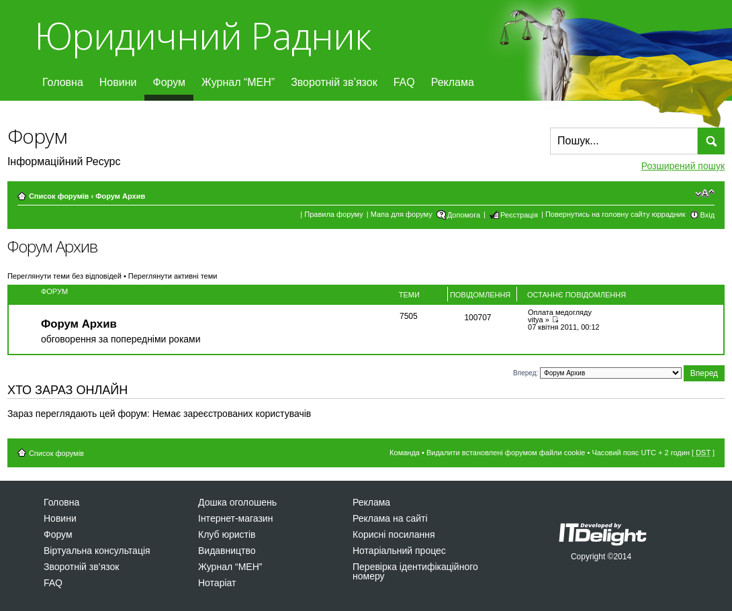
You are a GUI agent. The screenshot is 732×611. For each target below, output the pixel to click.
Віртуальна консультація (97, 550)
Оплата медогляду (560, 312)
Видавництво (227, 550)
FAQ (404, 82)
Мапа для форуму (401, 214)
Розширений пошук (683, 166)
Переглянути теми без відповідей (64, 276)
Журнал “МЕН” (238, 82)
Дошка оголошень (237, 502)
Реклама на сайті (390, 518)
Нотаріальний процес (399, 550)
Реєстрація (519, 215)
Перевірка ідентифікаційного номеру (415, 571)
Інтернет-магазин (235, 518)
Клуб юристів (226, 534)
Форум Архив (120, 196)
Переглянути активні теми (173, 276)
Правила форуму (333, 214)
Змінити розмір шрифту (705, 193)
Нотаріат (217, 582)
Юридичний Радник (202, 35)
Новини (118, 82)
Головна (62, 82)
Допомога (463, 215)
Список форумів (59, 196)
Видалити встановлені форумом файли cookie (506, 453)
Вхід (707, 215)
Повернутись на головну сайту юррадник (615, 214)
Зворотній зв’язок (334, 82)
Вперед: (525, 372)
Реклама (452, 82)
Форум (168, 82)
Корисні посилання (393, 534)
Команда (405, 453)
